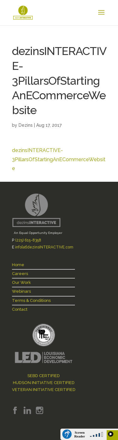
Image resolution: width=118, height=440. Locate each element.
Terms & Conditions (31, 300)
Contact (19, 309)
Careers (20, 273)
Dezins (26, 125)
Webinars (21, 291)
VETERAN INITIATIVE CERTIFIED (44, 389)
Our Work (21, 282)
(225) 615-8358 (28, 240)
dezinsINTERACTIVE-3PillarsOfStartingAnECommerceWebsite (58, 159)
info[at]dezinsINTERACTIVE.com (44, 247)
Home (18, 264)
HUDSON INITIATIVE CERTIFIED (44, 382)
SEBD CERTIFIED (43, 375)
